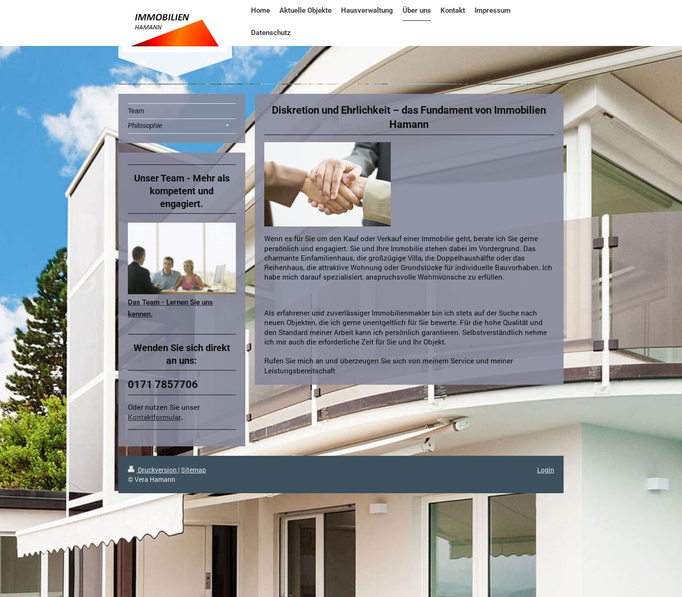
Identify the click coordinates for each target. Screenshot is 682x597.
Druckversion (153, 469)
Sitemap (193, 469)
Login (545, 469)
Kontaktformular (154, 417)
